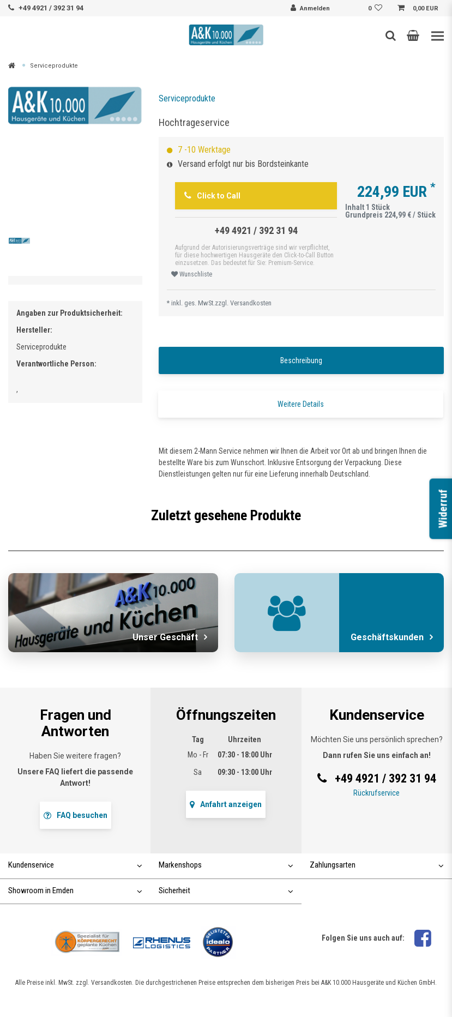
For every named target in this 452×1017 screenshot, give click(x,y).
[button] (413, 35)
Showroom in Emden (75, 890)
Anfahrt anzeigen (226, 804)
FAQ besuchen (75, 815)
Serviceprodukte (54, 65)
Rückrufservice (376, 793)
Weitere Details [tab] (301, 404)
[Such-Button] (390, 35)
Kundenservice (75, 865)
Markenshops (226, 865)
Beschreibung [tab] (301, 360)
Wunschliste (191, 274)
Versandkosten (251, 303)
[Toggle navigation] (437, 36)
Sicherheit (226, 890)
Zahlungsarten (377, 865)
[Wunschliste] (376, 9)
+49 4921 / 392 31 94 (51, 8)
